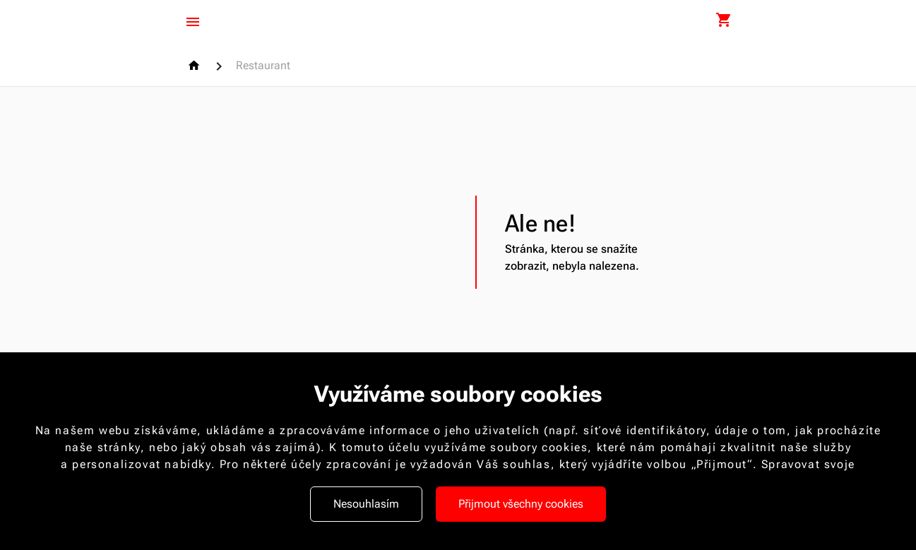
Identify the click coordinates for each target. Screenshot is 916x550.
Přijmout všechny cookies (520, 503)
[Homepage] (196, 65)
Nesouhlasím (366, 503)
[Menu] (193, 22)
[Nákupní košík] (724, 20)
